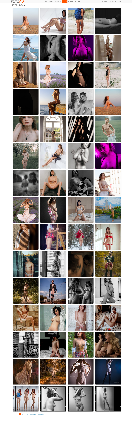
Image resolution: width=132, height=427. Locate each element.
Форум (77, 1)
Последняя (40, 414)
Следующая (33, 414)
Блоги (70, 1)
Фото (65, 1)
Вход (119, 1)
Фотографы (48, 1)
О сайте (104, 1)
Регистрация (112, 1)
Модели (58, 1)
